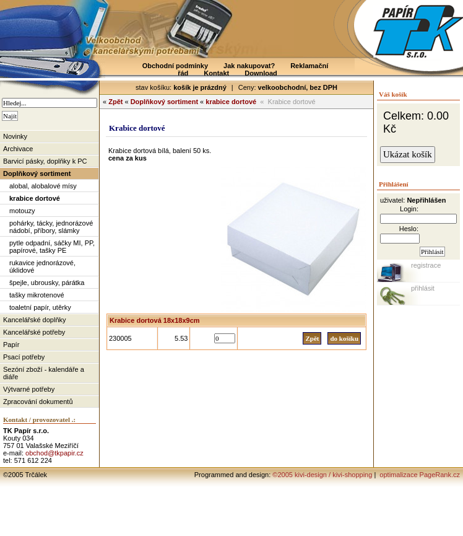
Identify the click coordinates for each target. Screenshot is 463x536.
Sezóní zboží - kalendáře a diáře (43, 373)
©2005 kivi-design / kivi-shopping (322, 474)
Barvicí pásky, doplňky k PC (45, 161)
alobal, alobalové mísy (43, 186)
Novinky (15, 136)
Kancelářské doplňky (34, 319)
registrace (426, 265)
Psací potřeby (24, 357)
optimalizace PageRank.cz (419, 474)
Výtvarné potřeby (28, 389)
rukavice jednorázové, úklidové (42, 266)
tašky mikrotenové (36, 295)
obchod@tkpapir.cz (54, 453)
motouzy (22, 210)
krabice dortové (34, 198)
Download (260, 73)
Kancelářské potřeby (34, 332)
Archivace (18, 148)
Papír (11, 344)
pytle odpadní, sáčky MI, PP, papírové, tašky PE (52, 246)
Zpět (115, 101)
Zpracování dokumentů (38, 401)
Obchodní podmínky (175, 65)
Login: (409, 209)
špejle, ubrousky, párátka (46, 282)
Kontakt (216, 73)
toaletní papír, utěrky (40, 307)
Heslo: (408, 228)
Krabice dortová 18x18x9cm (155, 320)
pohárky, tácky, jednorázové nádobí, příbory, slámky (51, 226)
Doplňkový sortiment (37, 173)
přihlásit (423, 288)
